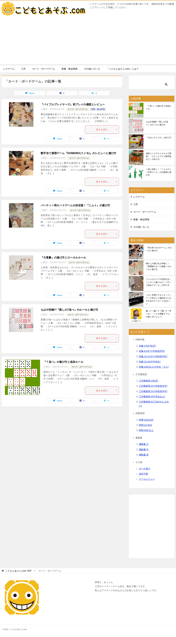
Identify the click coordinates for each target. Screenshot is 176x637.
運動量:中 (144, 449)
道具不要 (143, 473)
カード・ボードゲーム (43, 68)
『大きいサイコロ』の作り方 (158, 137)
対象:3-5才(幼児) (147, 346)
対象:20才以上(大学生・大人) (154, 367)
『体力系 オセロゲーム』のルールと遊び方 (159, 249)
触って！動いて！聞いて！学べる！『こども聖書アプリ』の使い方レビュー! (158, 314)
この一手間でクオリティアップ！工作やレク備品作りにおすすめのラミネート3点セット (158, 299)
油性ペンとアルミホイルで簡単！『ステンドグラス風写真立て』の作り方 (158, 156)
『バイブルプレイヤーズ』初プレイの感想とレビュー (73, 104)
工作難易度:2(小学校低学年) (153, 386)
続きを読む (106, 129)
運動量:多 (144, 454)
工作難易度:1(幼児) (148, 380)
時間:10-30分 (145, 425)
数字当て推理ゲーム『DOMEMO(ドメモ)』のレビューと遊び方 (78, 153)
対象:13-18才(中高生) (150, 361)
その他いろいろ (92, 68)
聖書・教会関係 (69, 68)
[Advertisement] (88, 41)
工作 (23, 68)
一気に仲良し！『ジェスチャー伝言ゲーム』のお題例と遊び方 (158, 172)
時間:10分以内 (146, 420)
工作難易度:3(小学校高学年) (153, 391)
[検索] (151, 82)
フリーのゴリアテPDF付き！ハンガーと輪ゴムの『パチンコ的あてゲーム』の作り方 (158, 282)
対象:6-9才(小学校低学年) (152, 351)
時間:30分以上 (146, 430)
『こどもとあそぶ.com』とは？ (122, 68)
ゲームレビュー (147, 479)
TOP (18, 571)
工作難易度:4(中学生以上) (152, 396)
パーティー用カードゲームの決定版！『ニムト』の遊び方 (75, 205)
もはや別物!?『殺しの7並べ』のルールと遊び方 (69, 309)
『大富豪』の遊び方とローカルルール (63, 257)
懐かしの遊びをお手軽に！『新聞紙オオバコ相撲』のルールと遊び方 (158, 266)
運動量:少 (144, 444)
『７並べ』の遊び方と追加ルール (63, 361)
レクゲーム (9, 68)
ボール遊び (144, 468)
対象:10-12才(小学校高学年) (153, 356)
